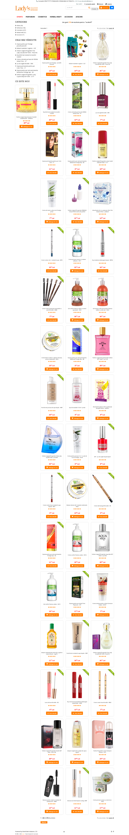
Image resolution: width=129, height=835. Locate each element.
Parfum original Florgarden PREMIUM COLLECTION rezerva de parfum (77, 211)
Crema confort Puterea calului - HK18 (77, 555)
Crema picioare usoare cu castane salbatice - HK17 (77, 260)
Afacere (100, 4)
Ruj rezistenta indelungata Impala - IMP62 (102, 260)
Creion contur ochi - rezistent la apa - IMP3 (51, 260)
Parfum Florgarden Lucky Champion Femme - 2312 (102, 751)
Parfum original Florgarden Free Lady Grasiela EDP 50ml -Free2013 (102, 653)
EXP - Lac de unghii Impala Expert (102, 457)
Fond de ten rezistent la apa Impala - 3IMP (77, 653)
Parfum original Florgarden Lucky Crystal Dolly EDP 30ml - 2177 (102, 161)
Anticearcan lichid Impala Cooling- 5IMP (77, 801)
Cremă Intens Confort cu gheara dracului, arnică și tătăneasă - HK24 (51, 358)
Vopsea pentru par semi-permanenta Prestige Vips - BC (51, 555)
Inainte (111, 28)
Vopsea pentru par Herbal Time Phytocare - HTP (77, 604)
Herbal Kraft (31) (21, 32)
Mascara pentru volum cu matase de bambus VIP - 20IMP (52, 800)
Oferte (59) (20, 25)
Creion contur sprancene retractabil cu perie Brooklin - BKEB (52, 309)
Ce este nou (22, 81)
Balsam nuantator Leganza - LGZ (77, 63)
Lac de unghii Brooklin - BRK (102, 113)
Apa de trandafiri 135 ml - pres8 (77, 407)
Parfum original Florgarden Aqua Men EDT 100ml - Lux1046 (102, 555)
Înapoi (44, 822)
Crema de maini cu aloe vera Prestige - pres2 (52, 211)
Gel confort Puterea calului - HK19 (51, 604)
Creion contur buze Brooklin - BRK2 (102, 702)
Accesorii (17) (20, 35)
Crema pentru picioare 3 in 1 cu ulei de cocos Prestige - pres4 (77, 456)
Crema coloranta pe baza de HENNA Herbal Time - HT (77, 112)
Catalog (108, 4)
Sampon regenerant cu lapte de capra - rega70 (77, 751)
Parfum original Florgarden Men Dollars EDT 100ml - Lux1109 (102, 358)
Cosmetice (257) (21, 30)
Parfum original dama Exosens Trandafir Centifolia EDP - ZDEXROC (26, 117)
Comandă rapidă (89, 4)
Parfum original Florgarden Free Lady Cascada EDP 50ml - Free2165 (102, 63)
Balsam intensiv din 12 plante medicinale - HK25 (77, 505)
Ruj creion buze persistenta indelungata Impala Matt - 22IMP (77, 702)
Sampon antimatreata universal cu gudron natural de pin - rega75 (51, 653)
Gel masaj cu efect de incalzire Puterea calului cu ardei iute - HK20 (102, 309)
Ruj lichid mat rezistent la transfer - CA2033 (51, 112)
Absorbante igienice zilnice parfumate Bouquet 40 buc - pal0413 (102, 407)
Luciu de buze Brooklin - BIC (52, 702)
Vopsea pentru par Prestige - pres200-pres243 (51, 63)
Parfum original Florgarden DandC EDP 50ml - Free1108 (52, 751)
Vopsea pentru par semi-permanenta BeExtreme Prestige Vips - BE (77, 161)
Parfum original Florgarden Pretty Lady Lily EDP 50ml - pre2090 (52, 456)
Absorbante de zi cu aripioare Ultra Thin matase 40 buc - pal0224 (102, 211)
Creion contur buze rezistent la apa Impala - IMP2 (52, 505)
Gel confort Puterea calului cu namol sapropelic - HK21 (77, 309)
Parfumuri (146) (21, 28)
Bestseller (43, 28)
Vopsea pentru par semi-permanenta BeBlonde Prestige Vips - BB (77, 358)
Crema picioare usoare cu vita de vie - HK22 (102, 800)
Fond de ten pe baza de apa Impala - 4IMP (51, 407)
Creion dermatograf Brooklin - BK (102, 506)
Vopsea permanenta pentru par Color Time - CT (51, 161)
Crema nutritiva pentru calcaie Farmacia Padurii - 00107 (102, 604)
